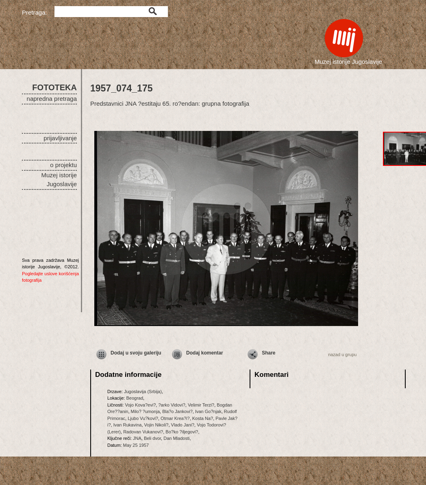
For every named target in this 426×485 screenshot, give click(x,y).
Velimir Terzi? (201, 404)
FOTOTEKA (54, 87)
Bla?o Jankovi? (177, 411)
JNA (137, 438)
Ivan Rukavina (127, 424)
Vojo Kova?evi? (140, 404)
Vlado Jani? (183, 424)
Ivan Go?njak (208, 411)
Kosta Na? (202, 418)
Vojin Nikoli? (156, 424)
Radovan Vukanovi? (143, 431)
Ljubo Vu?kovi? (143, 418)
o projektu (63, 164)
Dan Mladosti (176, 438)
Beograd (134, 398)
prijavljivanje (60, 138)
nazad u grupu (342, 354)
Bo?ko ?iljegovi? (181, 431)
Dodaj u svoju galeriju (136, 353)
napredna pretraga (52, 98)
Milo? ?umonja (145, 411)
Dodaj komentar (204, 353)
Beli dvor (152, 438)
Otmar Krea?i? (175, 418)
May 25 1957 (136, 445)
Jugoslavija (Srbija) (143, 391)
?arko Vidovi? (171, 404)
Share (268, 353)
